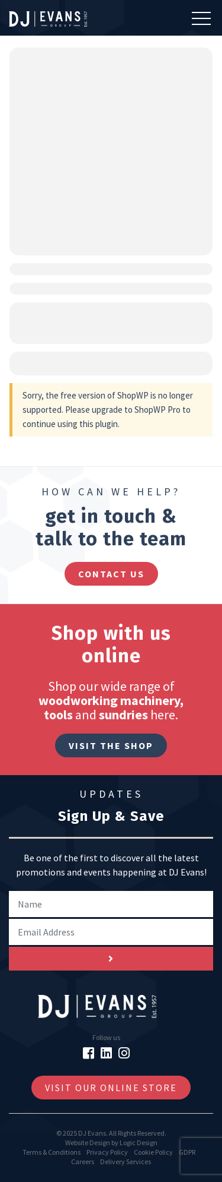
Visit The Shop (111, 745)
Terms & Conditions (51, 1152)
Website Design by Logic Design (111, 1142)
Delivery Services (125, 1161)
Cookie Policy (153, 1152)
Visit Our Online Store (111, 1087)
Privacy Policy (107, 1152)
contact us (111, 574)
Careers (82, 1161)
